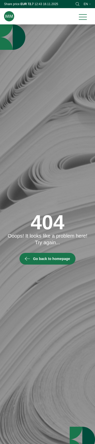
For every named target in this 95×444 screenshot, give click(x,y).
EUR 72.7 (27, 4)
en (87, 4)
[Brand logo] (9, 16)
